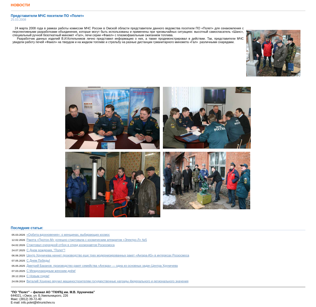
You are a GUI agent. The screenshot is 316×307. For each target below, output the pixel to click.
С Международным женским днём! (51, 271)
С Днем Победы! (38, 260)
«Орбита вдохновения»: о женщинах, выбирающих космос (68, 234)
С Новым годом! (37, 276)
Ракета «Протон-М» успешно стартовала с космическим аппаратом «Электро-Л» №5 (86, 239)
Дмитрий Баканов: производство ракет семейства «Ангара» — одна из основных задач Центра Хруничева (102, 265)
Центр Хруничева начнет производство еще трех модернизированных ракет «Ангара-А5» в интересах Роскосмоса (107, 255)
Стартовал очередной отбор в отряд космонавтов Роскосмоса (70, 245)
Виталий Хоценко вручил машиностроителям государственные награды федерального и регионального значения (107, 281)
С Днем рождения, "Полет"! (45, 250)
